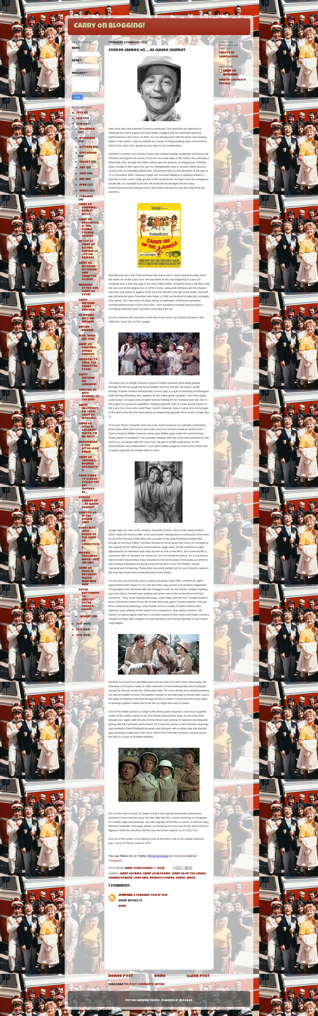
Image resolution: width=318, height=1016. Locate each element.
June (83, 173)
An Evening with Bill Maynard (87, 318)
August (85, 162)
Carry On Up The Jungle (189, 874)
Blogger (185, 1000)
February (86, 196)
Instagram (115, 860)
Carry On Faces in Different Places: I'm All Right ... (88, 430)
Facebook (180, 856)
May (82, 179)
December (87, 129)
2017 (79, 624)
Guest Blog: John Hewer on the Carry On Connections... (89, 538)
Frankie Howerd (120, 878)
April (83, 185)
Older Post (198, 976)
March (84, 191)
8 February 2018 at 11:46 (150, 895)
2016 (79, 630)
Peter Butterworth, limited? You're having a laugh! (89, 600)
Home (159, 976)
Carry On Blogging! (109, 26)
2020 (80, 113)
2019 (79, 118)
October (86, 147)
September (88, 153)
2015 (79, 635)
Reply (122, 906)
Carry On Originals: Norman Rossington (88, 464)
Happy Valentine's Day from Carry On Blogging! (88, 412)
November (87, 138)
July (82, 168)
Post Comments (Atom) (146, 984)
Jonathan (125, 895)
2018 (79, 124)
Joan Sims (141, 878)
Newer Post (120, 976)
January (85, 617)
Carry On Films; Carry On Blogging (145, 874)
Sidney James (186, 878)
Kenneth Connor (162, 878)
